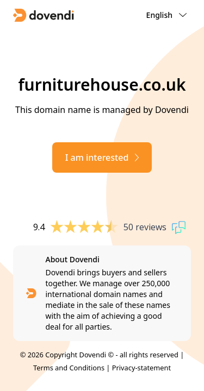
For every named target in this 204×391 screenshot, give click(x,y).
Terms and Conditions (68, 368)
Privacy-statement (141, 368)
